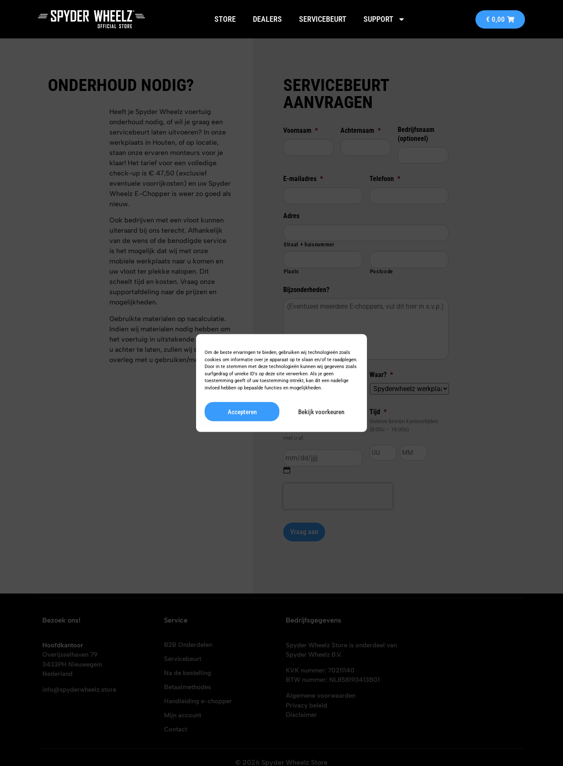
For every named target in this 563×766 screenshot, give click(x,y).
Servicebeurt (322, 19)
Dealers (267, 19)
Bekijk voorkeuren (321, 411)
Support (384, 19)
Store (225, 19)
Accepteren (242, 411)
